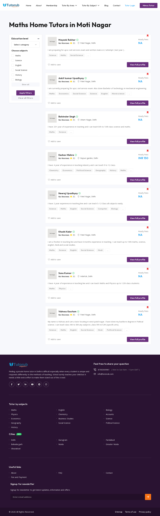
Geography (100, 170)
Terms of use (130, 512)
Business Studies (66, 418)
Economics (64, 94)
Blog (106, 5)
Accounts (110, 414)
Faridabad (110, 440)
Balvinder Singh (66, 116)
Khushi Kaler (65, 231)
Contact (116, 5)
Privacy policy (145, 512)
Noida (61, 444)
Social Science (21, 70)
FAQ (60, 473)
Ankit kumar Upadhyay (71, 78)
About (38, 5)
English (18, 65)
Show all (25, 84)
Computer (102, 209)
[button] (25, 38)
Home (28, 5)
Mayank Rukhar (67, 39)
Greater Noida (112, 444)
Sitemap (118, 512)
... (88, 55)
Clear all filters (25, 98)
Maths (18, 55)
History (18, 75)
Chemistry (53, 170)
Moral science (118, 94)
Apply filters (25, 93)
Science (18, 60)
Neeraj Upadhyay (68, 193)
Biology (18, 79)
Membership (51, 5)
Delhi (13, 440)
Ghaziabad (15, 448)
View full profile (137, 64)
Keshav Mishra (66, 154)
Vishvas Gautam (67, 311)
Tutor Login (130, 5)
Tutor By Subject (89, 5)
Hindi (100, 250)
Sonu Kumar (65, 273)
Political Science (84, 170)
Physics (62, 288)
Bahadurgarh (16, 444)
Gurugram (62, 440)
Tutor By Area (68, 5)
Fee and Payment (19, 477)
